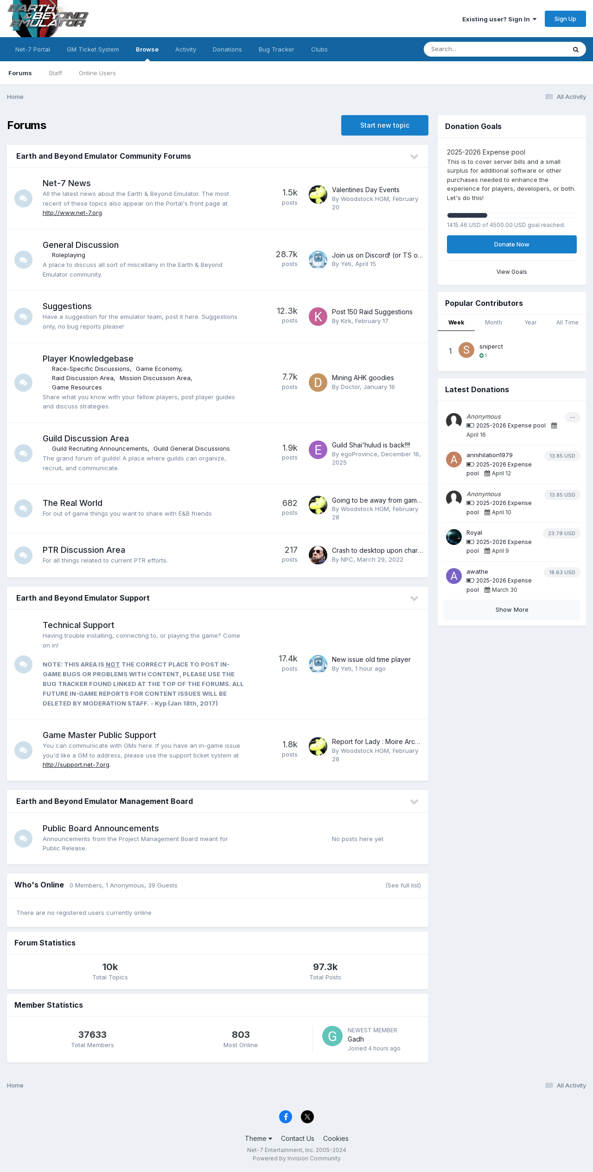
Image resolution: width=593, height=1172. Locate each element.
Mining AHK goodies (363, 378)
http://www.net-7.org (72, 212)
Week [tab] (456, 322)
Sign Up (565, 18)
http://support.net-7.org (76, 764)
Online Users (97, 73)
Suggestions (67, 306)
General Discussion (81, 245)
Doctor (350, 386)
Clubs (319, 49)
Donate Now (511, 244)
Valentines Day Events (366, 190)
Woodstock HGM (365, 198)
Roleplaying (69, 255)
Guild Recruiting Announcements (100, 448)
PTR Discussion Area (84, 550)
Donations (227, 49)
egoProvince (359, 454)
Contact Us (297, 1138)
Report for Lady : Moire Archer (378, 741)
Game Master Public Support (100, 735)
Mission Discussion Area (155, 378)
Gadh (356, 1039)
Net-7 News (67, 183)
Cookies (336, 1138)
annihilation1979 (489, 455)
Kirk (346, 320)
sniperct (491, 346)
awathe (477, 571)
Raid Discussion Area (83, 378)
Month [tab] (493, 322)
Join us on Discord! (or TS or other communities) (406, 255)
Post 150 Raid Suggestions (372, 312)
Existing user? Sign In (499, 19)
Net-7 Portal (32, 49)
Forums (20, 73)
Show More (512, 609)
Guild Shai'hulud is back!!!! (371, 445)
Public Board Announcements (101, 828)
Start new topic (384, 125)
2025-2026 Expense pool (511, 425)
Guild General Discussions (192, 448)
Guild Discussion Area (86, 438)
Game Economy (158, 368)
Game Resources (77, 387)
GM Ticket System (93, 49)
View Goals (512, 271)
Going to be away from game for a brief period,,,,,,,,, (412, 500)
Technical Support (79, 625)
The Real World (73, 503)
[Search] (469, 49)
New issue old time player (371, 659)
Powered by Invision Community (297, 1158)
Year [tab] (530, 322)
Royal (474, 532)
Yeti (346, 263)
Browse (147, 53)
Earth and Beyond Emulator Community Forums (103, 156)
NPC (347, 559)
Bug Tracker (276, 49)
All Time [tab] (567, 322)
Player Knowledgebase (88, 358)
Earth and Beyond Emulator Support (83, 597)
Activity (185, 49)
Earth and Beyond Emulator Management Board (104, 801)
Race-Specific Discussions (91, 368)
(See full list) (403, 885)
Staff (55, 73)
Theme (258, 1138)
